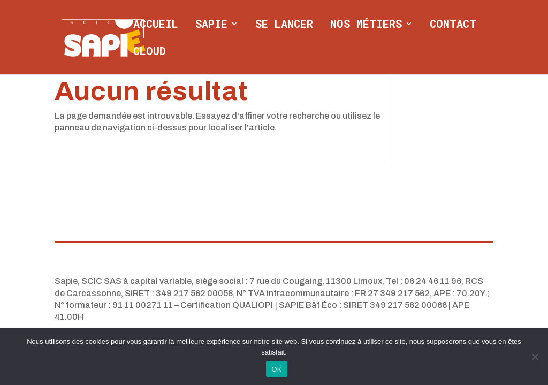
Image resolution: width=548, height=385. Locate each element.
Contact (453, 25)
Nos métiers (366, 25)
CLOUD (149, 52)
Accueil (155, 25)
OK (276, 369)
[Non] (534, 356)
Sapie (211, 25)
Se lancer (284, 25)
